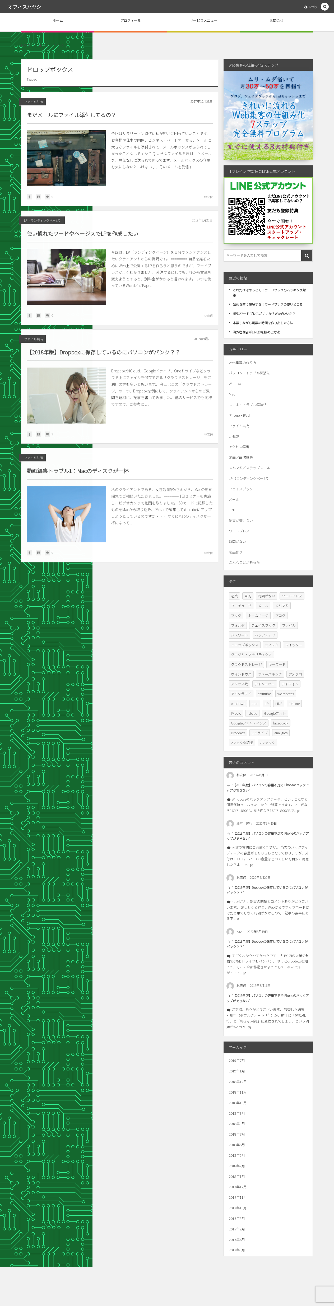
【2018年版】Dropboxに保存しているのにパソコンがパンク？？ (103, 356)
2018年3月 (237, 1155)
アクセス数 (239, 683)
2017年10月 (238, 1207)
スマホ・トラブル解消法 (248, 404)
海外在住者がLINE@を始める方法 (256, 332)
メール (234, 499)
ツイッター (293, 644)
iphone (294, 703)
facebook (280, 723)
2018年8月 (237, 1123)
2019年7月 (237, 1060)
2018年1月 (237, 1176)
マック (236, 615)
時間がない (237, 541)
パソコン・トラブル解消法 (249, 372)
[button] (325, 7)
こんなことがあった (244, 562)
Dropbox (238, 732)
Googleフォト (275, 713)
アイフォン (289, 683)
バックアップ (265, 635)
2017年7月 (237, 1228)
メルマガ (282, 605)
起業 (234, 595)
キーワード (277, 664)
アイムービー (264, 683)
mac (255, 703)
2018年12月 (238, 1081)
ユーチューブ (241, 605)
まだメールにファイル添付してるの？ (71, 115)
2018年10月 (238, 1102)
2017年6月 (237, 1239)
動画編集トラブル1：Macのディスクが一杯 (78, 474)
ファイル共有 (33, 101)
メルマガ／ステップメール (249, 467)
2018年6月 (237, 1144)
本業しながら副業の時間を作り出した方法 (263, 322)
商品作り (236, 552)
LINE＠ (234, 436)
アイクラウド (241, 693)
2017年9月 (237, 1218)
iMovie (236, 713)
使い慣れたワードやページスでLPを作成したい (82, 237)
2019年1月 (237, 1070)
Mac (232, 394)
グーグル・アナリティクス (251, 654)
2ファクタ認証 (242, 742)
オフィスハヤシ (24, 6)
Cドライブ (260, 732)
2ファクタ (267, 742)
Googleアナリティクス (248, 723)
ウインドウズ (241, 674)
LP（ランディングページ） (43, 224)
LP (267, 703)
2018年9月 (237, 1113)
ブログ (280, 615)
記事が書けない (241, 520)
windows (238, 703)
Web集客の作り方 (242, 362)
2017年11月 (238, 1197)
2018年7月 (237, 1134)
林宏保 (208, 197)
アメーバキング (270, 674)
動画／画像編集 (241, 457)
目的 (247, 595)
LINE (232, 509)
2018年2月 (237, 1165)
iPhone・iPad (239, 415)
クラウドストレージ (246, 664)
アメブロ (295, 674)
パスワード (239, 635)
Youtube (264, 693)
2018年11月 (238, 1092)
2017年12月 (238, 1186)
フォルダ (238, 625)
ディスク (272, 644)
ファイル (289, 625)
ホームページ (258, 615)
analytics (280, 732)
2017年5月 (237, 1249)
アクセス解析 (239, 446)
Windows (236, 383)
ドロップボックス (244, 644)
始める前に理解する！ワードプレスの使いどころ (268, 304)
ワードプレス (239, 530)
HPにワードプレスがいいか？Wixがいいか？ (264, 313)
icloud (252, 713)
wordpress (285, 693)
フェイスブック (241, 488)
